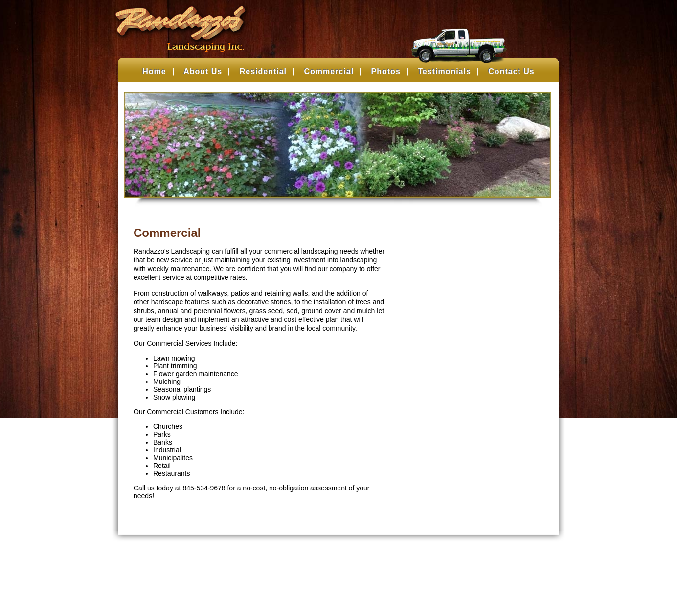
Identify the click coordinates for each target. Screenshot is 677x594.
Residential (263, 71)
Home (154, 71)
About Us (202, 71)
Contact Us (511, 71)
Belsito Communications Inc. (354, 567)
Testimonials (444, 71)
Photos (386, 71)
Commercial (329, 71)
